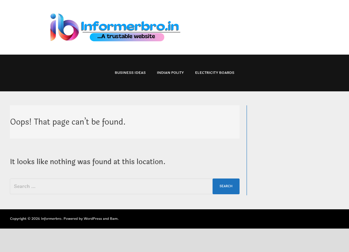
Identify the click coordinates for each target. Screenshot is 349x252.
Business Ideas (130, 73)
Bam (114, 219)
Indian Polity (170, 73)
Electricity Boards (214, 73)
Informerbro (51, 219)
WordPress (93, 219)
